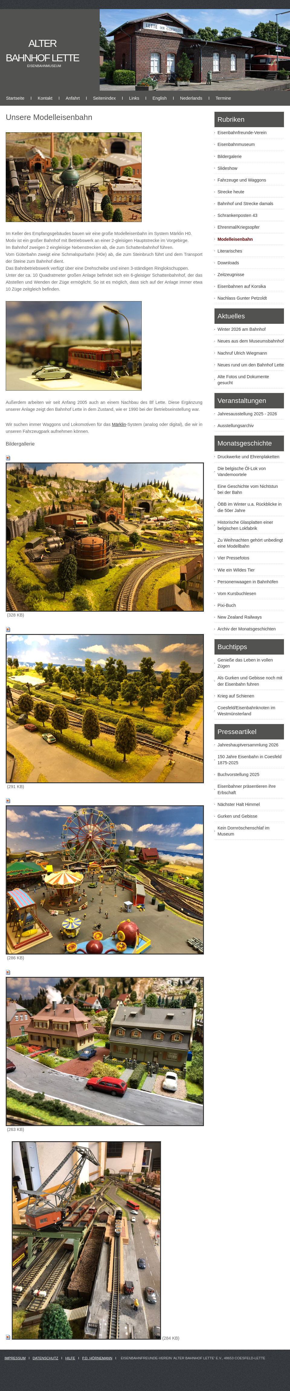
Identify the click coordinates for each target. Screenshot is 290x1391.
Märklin (119, 424)
